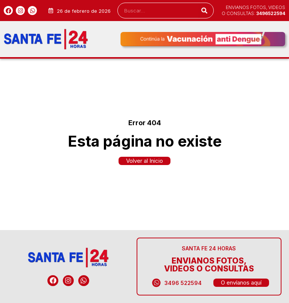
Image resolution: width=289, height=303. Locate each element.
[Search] (204, 10)
